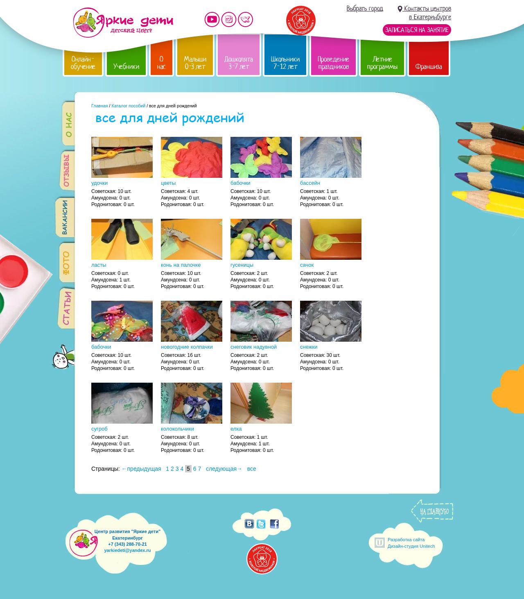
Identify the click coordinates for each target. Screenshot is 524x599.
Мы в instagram (229, 19)
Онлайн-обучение (83, 62)
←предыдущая (141, 468)
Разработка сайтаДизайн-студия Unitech (411, 542)
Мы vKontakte (245, 19)
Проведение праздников (333, 62)
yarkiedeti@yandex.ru (127, 550)
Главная (99, 105)
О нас (161, 62)
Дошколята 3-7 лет (238, 62)
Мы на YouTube (212, 19)
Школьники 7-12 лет (285, 62)
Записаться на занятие (417, 30)
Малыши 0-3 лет (195, 62)
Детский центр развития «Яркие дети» (123, 22)
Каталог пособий (128, 105)
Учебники (126, 66)
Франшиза (429, 66)
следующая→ (224, 468)
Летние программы (382, 62)
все (251, 468)
